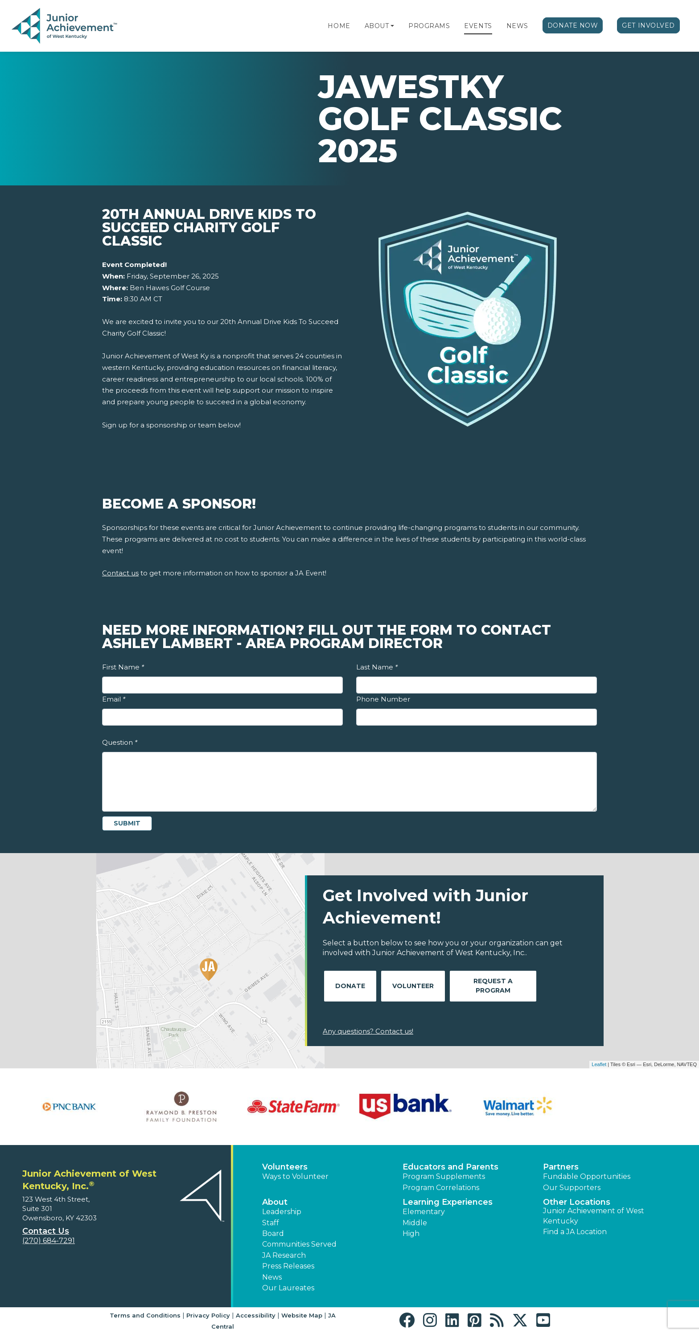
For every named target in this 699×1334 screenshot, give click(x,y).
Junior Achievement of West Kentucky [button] (593, 1216)
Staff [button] (270, 1223)
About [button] (275, 1202)
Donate (350, 986)
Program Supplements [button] (444, 1176)
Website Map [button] (301, 1315)
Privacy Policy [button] (208, 1315)
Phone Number (383, 699)
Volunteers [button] (285, 1167)
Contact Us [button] (45, 1231)
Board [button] (273, 1233)
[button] (392, 26)
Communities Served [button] (299, 1244)
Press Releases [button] (288, 1266)
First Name (123, 667)
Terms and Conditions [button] (145, 1315)
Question (119, 742)
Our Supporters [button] (571, 1187)
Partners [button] (561, 1167)
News (517, 26)
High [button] (411, 1233)
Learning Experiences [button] (448, 1202)
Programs (429, 26)
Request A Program (493, 985)
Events (478, 26)
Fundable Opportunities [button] (586, 1176)
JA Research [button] (284, 1255)
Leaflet (599, 1064)
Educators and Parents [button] (450, 1167)
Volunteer (413, 986)
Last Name (377, 667)
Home (339, 26)
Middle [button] (415, 1223)
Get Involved (648, 25)
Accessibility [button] (255, 1315)
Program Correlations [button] (441, 1187)
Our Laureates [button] (288, 1288)
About (377, 26)
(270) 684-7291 (48, 1240)
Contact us (120, 573)
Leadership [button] (281, 1211)
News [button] (272, 1277)
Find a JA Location (575, 1231)
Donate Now (572, 25)
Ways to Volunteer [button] (295, 1176)
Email (113, 699)
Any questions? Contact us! (368, 1031)
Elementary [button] (424, 1211)
